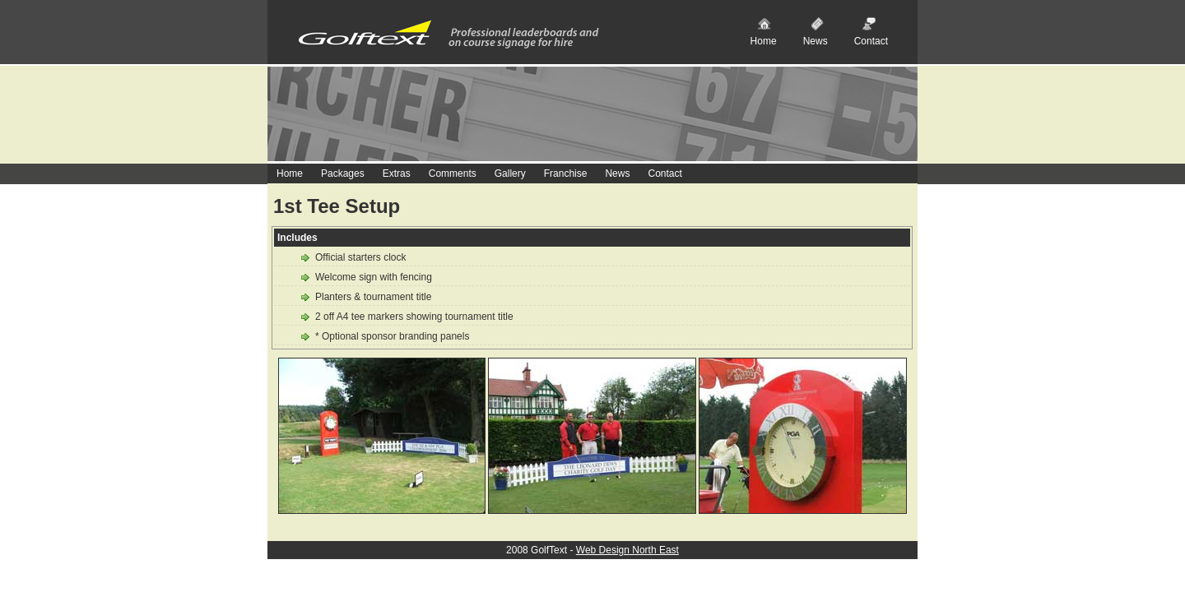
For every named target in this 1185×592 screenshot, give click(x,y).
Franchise (566, 173)
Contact (871, 41)
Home (763, 41)
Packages (343, 173)
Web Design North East (627, 550)
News (815, 41)
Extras (397, 173)
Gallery (510, 173)
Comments (452, 173)
